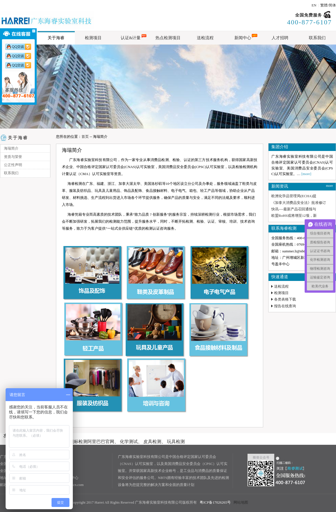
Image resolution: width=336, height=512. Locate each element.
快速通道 (279, 276)
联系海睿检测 (284, 228)
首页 (85, 136)
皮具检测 (152, 441)
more (329, 186)
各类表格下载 (285, 299)
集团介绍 (279, 147)
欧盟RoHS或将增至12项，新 (294, 215)
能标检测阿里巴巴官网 (91, 441)
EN (314, 5)
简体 (332, 5)
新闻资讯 (279, 186)
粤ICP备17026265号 (215, 502)
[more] (306, 174)
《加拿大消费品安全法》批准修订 (298, 203)
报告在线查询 (285, 306)
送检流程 (281, 286)
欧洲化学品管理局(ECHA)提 (293, 196)
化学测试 (129, 441)
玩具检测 (176, 441)
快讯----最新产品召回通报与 (293, 209)
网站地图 (241, 502)
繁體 (324, 5)
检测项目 (281, 293)
